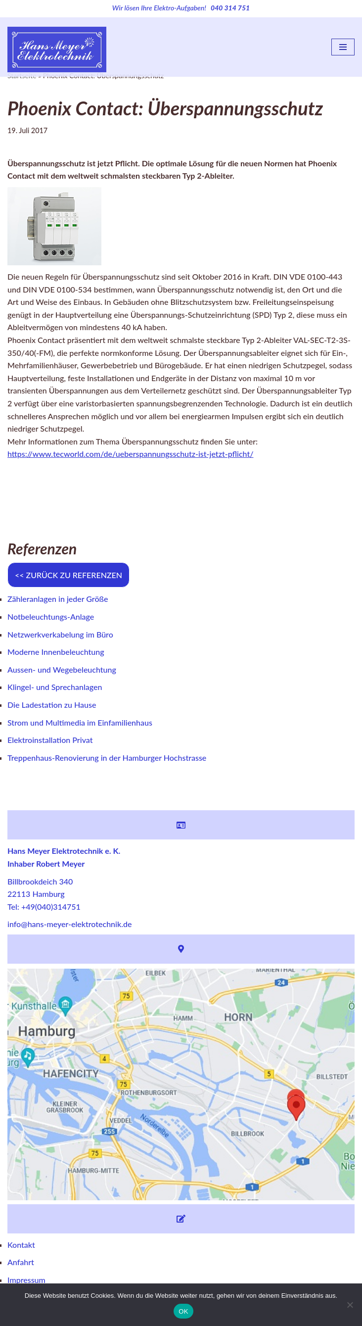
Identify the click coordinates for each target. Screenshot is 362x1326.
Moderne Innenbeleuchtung (55, 651)
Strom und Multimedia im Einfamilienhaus (79, 722)
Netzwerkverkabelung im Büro (60, 634)
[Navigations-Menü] (343, 47)
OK (183, 1311)
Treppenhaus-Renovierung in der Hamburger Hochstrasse (106, 757)
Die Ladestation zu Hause (51, 704)
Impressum (26, 1279)
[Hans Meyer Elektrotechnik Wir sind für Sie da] (56, 47)
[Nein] (350, 1305)
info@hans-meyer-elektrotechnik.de (69, 924)
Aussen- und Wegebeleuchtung (61, 669)
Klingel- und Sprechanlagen (54, 686)
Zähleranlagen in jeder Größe (57, 598)
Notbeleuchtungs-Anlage (50, 616)
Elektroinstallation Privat (49, 739)
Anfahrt (20, 1262)
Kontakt (21, 1244)
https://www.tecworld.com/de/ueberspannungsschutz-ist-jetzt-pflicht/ (130, 453)
